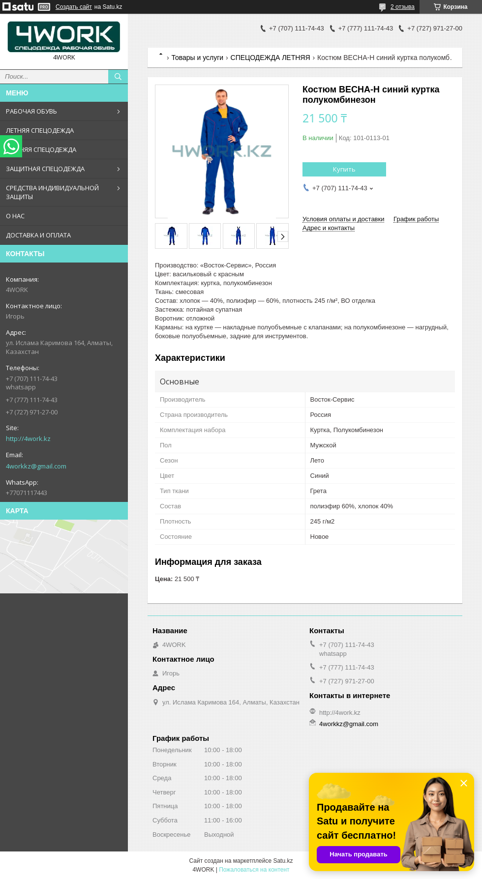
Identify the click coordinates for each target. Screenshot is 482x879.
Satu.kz (283, 860)
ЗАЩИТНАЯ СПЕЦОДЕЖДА (45, 168)
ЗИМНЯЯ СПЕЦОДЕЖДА (41, 149)
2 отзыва (403, 6)
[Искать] (118, 76)
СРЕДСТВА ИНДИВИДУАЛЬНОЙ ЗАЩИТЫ (52, 192)
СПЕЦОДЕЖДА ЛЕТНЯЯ (270, 57)
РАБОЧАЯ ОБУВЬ (31, 111)
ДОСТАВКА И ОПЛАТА (38, 235)
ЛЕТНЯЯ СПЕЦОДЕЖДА (40, 130)
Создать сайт (74, 6)
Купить (344, 169)
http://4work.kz (28, 438)
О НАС (15, 215)
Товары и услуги (197, 57)
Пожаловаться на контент (254, 869)
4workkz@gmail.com (36, 466)
